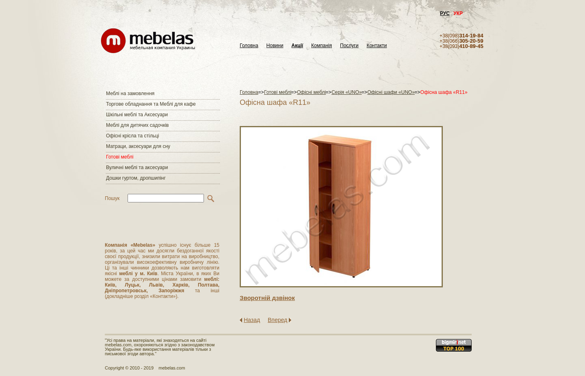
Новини (275, 45)
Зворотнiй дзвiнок (267, 297)
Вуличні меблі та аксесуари (137, 167)
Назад (252, 320)
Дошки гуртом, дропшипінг (136, 178)
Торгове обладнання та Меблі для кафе (151, 104)
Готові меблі (119, 157)
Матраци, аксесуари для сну (138, 146)
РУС (445, 13)
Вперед (277, 320)
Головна (249, 45)
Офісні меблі (311, 92)
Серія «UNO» (347, 92)
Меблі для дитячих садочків (137, 125)
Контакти (376, 45)
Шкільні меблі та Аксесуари (137, 114)
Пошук (112, 198)
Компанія (321, 45)
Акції (297, 45)
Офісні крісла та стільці (132, 136)
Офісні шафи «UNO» (391, 92)
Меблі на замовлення (130, 93)
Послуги (349, 45)
